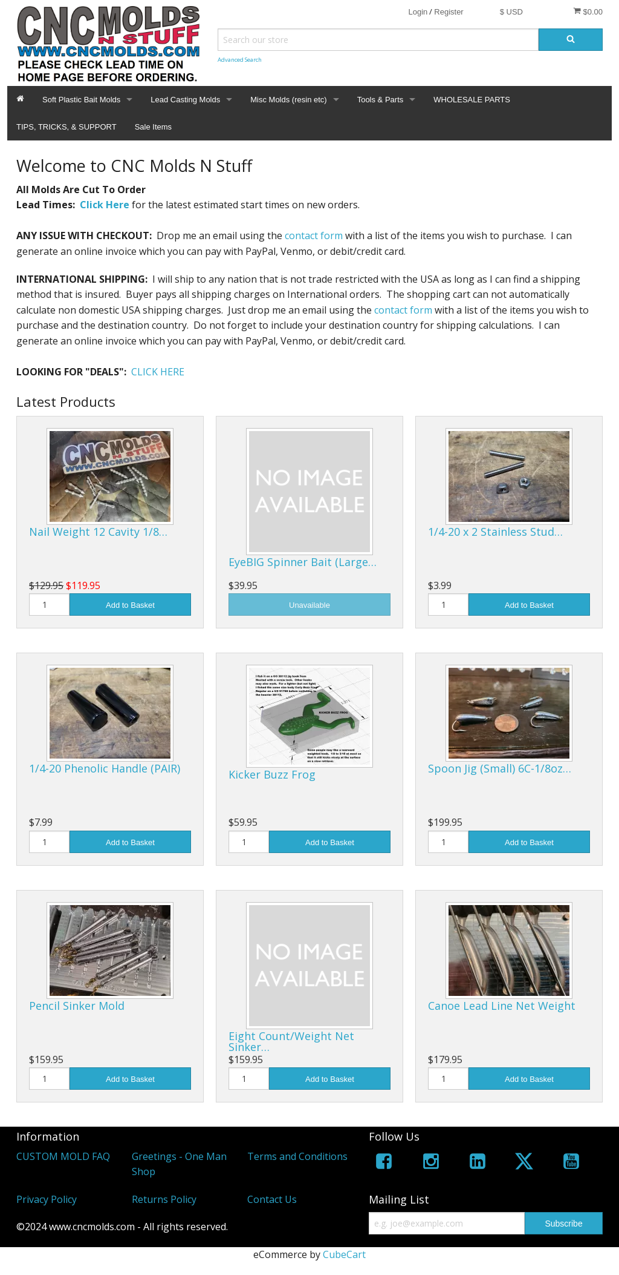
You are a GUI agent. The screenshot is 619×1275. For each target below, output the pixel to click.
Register (448, 11)
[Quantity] (49, 604)
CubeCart (344, 1254)
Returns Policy (164, 1199)
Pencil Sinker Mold (77, 1005)
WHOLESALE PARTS (471, 99)
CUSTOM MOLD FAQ (63, 1156)
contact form (314, 235)
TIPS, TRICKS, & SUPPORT (66, 126)
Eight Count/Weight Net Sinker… (291, 1041)
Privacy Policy (46, 1199)
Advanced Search (240, 60)
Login (417, 11)
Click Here (104, 204)
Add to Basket (130, 605)
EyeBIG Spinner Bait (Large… (302, 562)
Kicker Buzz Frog (272, 774)
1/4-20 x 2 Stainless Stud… (495, 531)
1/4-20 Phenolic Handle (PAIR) (104, 768)
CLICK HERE (157, 371)
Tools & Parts (380, 99)
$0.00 (588, 11)
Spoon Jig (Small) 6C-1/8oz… (499, 768)
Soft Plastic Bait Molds (81, 99)
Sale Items (153, 126)
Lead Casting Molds (185, 99)
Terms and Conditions (297, 1156)
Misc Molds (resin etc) (288, 99)
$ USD (511, 11)
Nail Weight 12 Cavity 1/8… (98, 531)
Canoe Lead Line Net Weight (501, 1005)
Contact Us (272, 1199)
